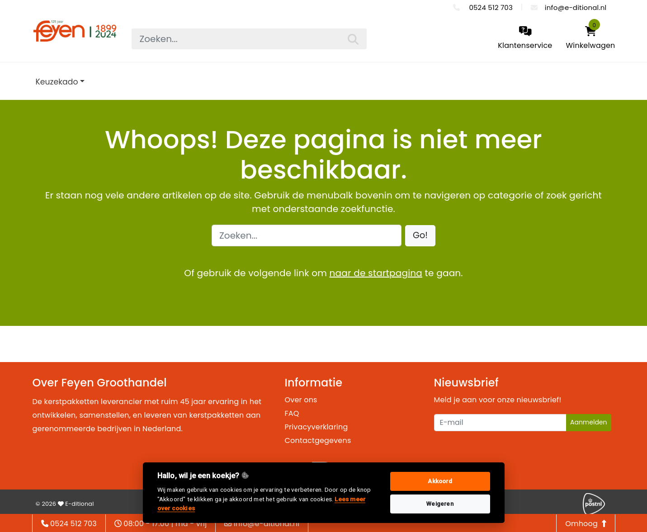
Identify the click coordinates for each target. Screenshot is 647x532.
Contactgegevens (318, 440)
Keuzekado (57, 81)
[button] (420, 235)
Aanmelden (588, 422)
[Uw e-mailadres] (500, 422)
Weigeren (439, 503)
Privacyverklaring (316, 427)
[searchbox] (249, 38)
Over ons (301, 400)
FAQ (292, 413)
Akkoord (440, 481)
